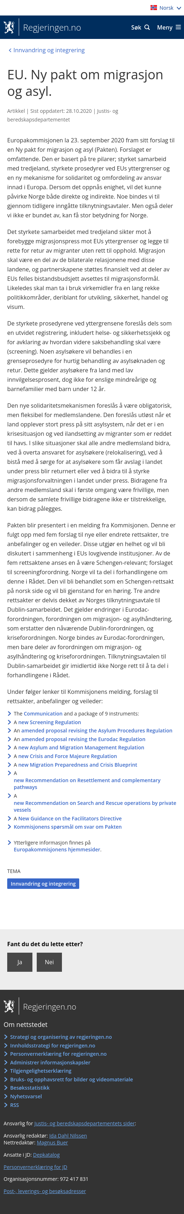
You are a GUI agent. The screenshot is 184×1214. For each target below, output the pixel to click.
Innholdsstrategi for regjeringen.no (52, 1045)
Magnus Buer (52, 1142)
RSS (14, 1105)
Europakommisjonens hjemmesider (57, 849)
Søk (136, 27)
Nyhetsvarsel (26, 1096)
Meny (164, 27)
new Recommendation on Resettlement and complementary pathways (87, 784)
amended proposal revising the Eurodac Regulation (83, 739)
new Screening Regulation (49, 722)
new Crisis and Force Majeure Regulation (67, 756)
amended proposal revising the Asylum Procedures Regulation (96, 730)
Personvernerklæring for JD (35, 1167)
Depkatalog (46, 1154)
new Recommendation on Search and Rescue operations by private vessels (95, 806)
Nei (49, 962)
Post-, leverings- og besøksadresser (45, 1191)
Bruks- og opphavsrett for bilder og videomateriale (71, 1079)
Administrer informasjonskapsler (50, 1062)
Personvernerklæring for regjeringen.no (58, 1053)
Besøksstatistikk (30, 1087)
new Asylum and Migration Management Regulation (81, 747)
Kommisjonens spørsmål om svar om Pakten (68, 826)
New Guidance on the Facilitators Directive (70, 818)
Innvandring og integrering (43, 883)
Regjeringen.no (50, 27)
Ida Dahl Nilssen (68, 1135)
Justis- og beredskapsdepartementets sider (84, 1123)
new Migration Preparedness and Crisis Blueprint (77, 764)
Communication (43, 713)
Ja (19, 962)
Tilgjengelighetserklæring (40, 1070)
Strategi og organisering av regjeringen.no (61, 1036)
